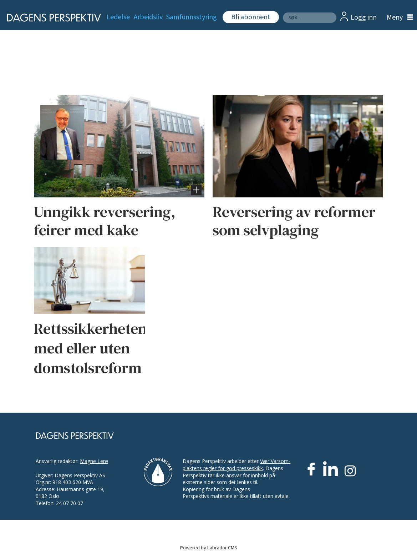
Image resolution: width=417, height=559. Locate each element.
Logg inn (364, 17)
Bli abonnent (250, 17)
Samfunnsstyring (191, 17)
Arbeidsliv (148, 17)
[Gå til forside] (49, 18)
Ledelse (118, 17)
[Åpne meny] (398, 17)
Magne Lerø (94, 461)
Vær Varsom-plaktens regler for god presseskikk (236, 465)
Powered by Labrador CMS (208, 548)
